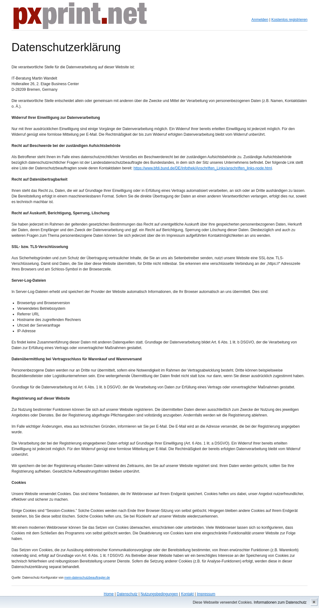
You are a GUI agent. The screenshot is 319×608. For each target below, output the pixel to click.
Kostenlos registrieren (289, 19)
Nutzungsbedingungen (159, 594)
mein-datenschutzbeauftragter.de (87, 577)
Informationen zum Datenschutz (280, 602)
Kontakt (187, 594)
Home (109, 594)
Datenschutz (127, 594)
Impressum (206, 594)
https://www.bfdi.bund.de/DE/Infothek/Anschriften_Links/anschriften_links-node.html (203, 168)
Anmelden (259, 19)
